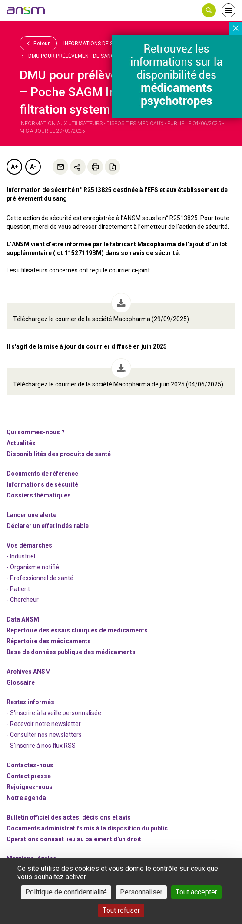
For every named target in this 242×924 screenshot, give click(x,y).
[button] (209, 10)
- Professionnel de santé (40, 578)
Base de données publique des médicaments (71, 651)
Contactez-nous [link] (30, 765)
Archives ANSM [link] (29, 671)
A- (33, 166)
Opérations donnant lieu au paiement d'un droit (74, 839)
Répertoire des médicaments (49, 641)
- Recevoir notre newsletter (44, 723)
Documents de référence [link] (42, 473)
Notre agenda (26, 797)
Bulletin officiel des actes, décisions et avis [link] (69, 817)
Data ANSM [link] (23, 619)
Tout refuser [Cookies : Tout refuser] (121, 910)
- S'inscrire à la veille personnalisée (54, 712)
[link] (26, 10)
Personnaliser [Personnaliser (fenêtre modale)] (141, 892)
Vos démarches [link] (29, 545)
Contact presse (29, 776)
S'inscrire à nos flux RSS (43, 745)
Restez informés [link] (30, 702)
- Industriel (21, 556)
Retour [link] (38, 43)
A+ (14, 166)
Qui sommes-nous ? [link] (36, 432)
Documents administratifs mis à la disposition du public (87, 828)
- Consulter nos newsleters (44, 734)
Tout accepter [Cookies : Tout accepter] (196, 892)
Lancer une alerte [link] (31, 514)
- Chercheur (23, 599)
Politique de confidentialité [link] (66, 892)
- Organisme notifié (33, 567)
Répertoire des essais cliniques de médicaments (77, 630)
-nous (30, 786)
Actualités (21, 443)
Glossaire (21, 682)
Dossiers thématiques (39, 495)
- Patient (18, 588)
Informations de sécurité (98, 43)
